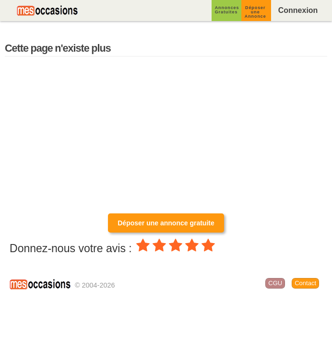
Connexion (298, 10)
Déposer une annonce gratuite (166, 223)
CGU (275, 283)
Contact (305, 283)
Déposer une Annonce (255, 12)
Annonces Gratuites (227, 9)
